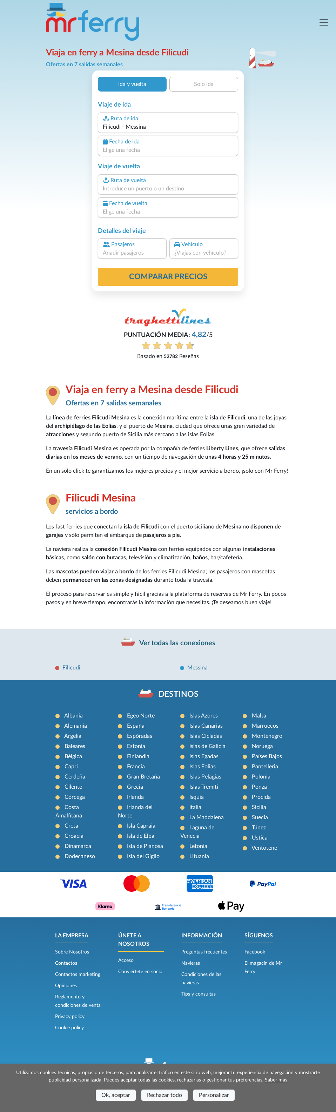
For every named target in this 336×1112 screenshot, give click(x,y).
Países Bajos (267, 756)
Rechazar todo (164, 1095)
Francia (136, 766)
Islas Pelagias (205, 777)
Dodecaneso (80, 856)
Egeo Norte (141, 716)
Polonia (261, 777)
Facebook (254, 952)
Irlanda (135, 797)
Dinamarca (78, 846)
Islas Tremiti (203, 787)
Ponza (259, 787)
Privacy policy (70, 1016)
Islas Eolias (202, 766)
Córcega (75, 797)
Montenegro (267, 736)
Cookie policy (69, 1027)
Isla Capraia (141, 826)
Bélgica (73, 756)
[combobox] (168, 127)
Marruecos (265, 726)
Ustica (260, 838)
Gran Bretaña (143, 777)
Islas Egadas (204, 756)
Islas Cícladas (205, 736)
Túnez (259, 827)
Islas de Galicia (207, 746)
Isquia (196, 797)
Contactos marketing (77, 974)
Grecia (135, 787)
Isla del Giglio (143, 856)
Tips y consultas (198, 994)
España (136, 726)
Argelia (72, 736)
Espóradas (139, 736)
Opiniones (66, 985)
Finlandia (138, 756)
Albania (73, 716)
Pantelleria (265, 766)
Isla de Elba (140, 836)
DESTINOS (179, 694)
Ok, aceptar (115, 1095)
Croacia (74, 836)
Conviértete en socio (140, 971)
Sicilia (259, 807)
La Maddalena (206, 817)
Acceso (126, 960)
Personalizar (214, 1095)
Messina (197, 667)
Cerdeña (75, 777)
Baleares (75, 746)
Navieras (190, 963)
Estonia (136, 746)
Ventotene (264, 848)
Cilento (73, 787)
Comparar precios (168, 277)
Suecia (260, 817)
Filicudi (71, 667)
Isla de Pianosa (145, 846)
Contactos (66, 963)
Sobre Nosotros (72, 952)
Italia (195, 807)
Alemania (75, 726)
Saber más (276, 1080)
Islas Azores (203, 716)
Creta (71, 826)
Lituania (199, 856)
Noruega (262, 746)
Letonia (198, 846)
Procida (261, 797)
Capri (71, 766)
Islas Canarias (206, 726)
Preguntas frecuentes (204, 952)
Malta (259, 716)
